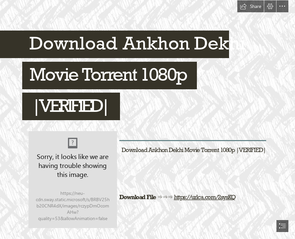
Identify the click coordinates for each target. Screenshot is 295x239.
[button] (250, 6)
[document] (147, 119)
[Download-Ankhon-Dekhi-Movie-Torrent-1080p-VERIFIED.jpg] (72, 179)
